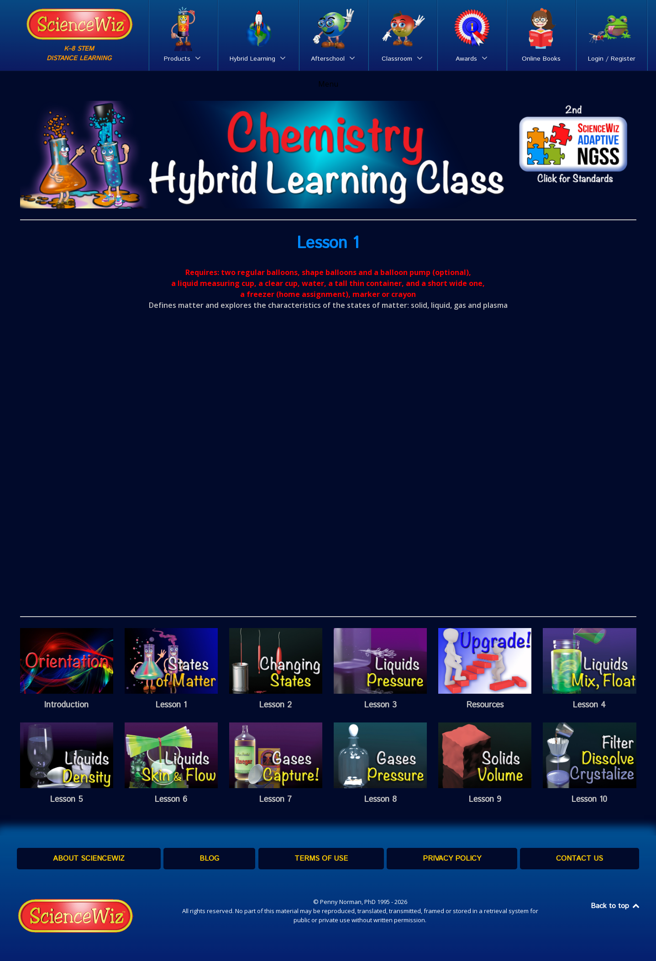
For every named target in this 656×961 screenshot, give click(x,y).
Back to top (616, 906)
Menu (328, 84)
